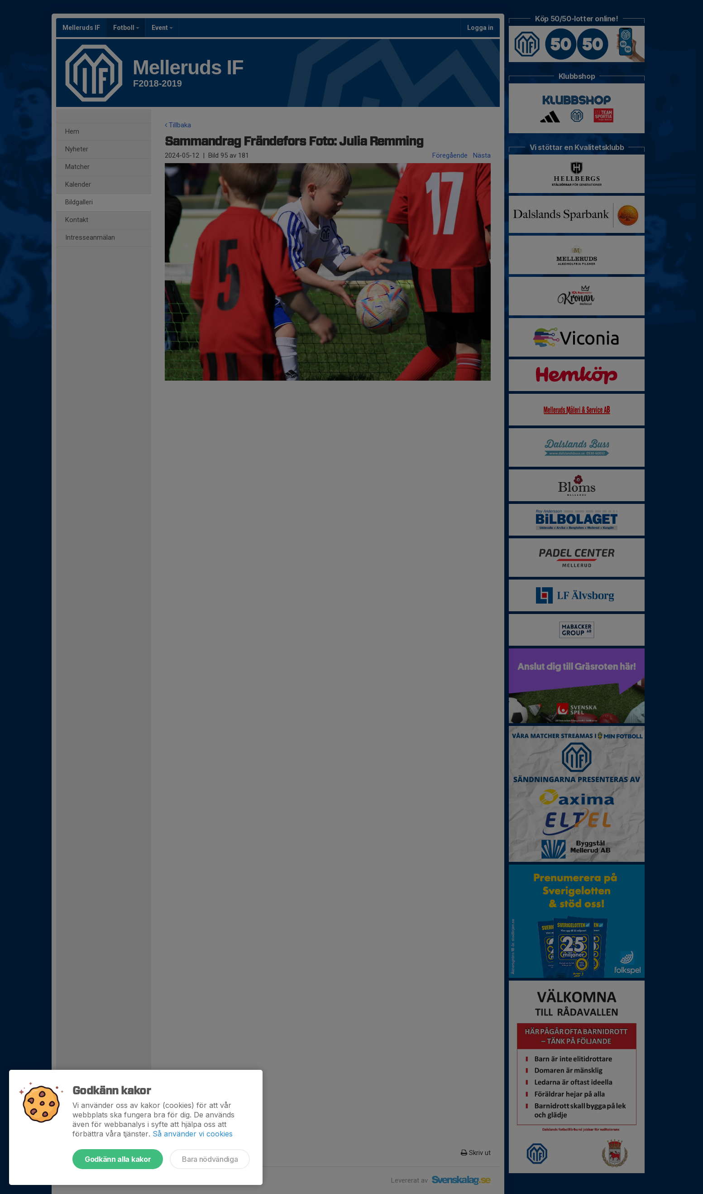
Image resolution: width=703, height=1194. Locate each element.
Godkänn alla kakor (118, 1159)
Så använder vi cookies (193, 1133)
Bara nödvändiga (210, 1159)
